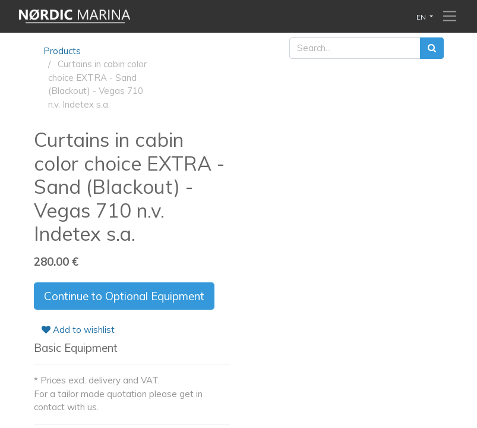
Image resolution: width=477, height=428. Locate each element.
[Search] (432, 48)
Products (62, 50)
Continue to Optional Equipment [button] (124, 296)
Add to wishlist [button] (78, 329)
